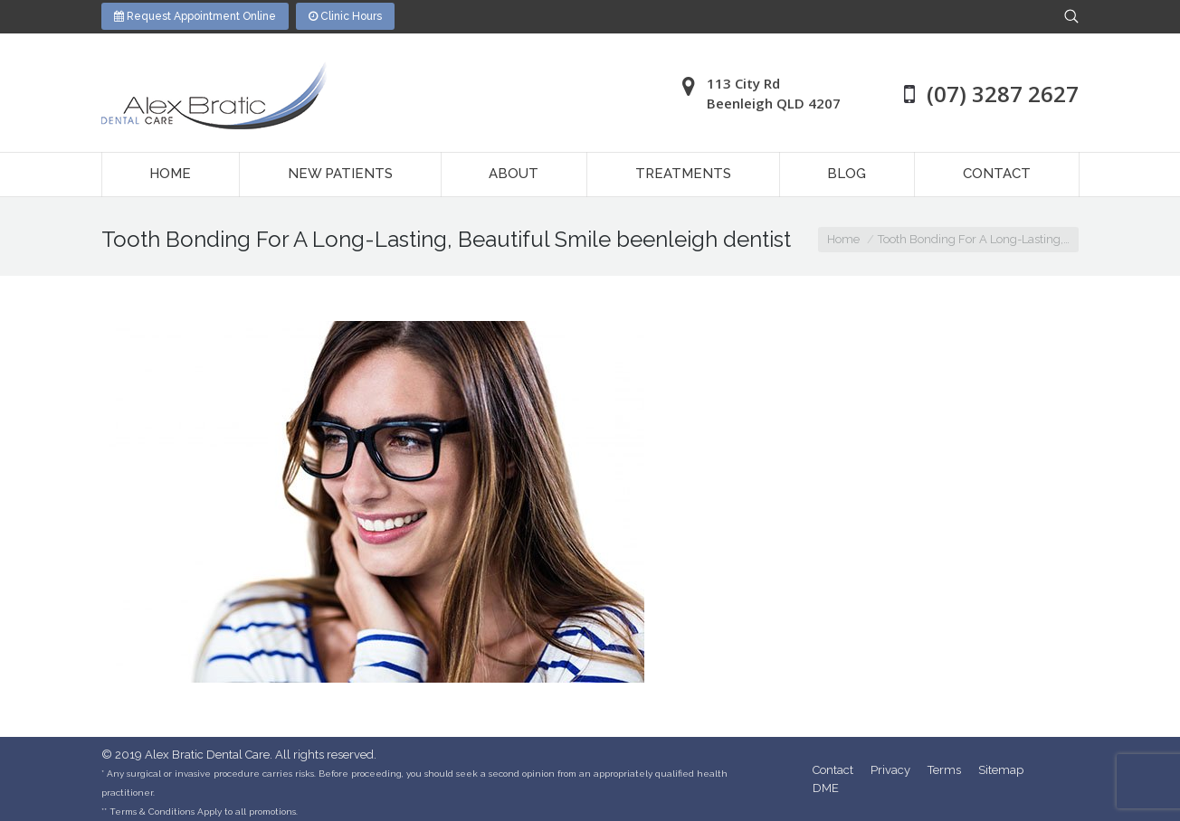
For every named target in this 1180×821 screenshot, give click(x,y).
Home (843, 239)
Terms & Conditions (152, 811)
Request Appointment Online (195, 16)
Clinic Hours (345, 16)
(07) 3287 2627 (1003, 94)
